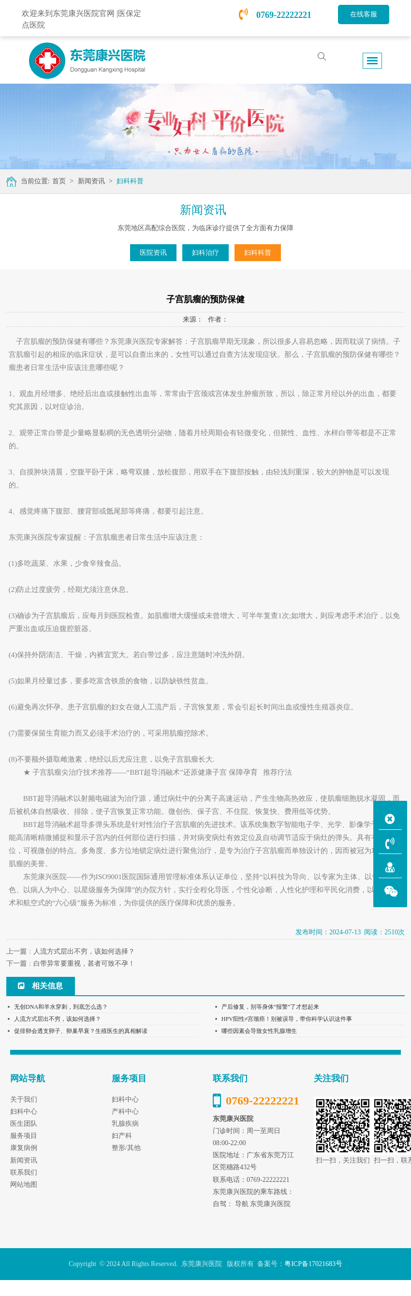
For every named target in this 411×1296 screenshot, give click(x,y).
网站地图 (23, 1184)
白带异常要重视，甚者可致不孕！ (84, 963)
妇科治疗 (205, 252)
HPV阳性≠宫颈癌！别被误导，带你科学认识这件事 (286, 1019)
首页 (59, 181)
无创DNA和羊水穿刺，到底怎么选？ (61, 1006)
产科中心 (125, 1111)
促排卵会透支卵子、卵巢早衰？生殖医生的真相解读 (80, 1031)
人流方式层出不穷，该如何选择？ (84, 951)
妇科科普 (130, 181)
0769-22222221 (275, 15)
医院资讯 (153, 252)
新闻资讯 (91, 181)
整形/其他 (126, 1147)
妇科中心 (125, 1099)
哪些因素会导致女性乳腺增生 (259, 1031)
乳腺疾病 (125, 1123)
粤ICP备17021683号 (313, 1263)
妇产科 (122, 1135)
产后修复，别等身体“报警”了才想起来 (270, 1006)
